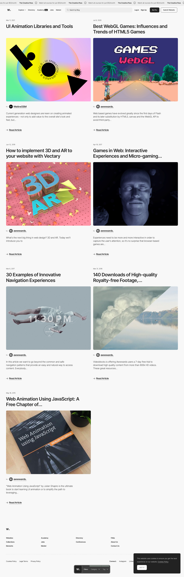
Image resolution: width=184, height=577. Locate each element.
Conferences (81, 542)
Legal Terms (23, 561)
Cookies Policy (11, 561)
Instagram (122, 561)
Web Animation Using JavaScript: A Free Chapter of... (42, 401)
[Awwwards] (9, 10)
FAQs (113, 538)
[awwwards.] (105, 106)
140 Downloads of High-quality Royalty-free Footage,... (125, 277)
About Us (114, 542)
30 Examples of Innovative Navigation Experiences (33, 277)
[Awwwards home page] (78, 569)
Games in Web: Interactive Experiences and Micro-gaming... (127, 153)
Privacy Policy (35, 561)
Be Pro (154, 10)
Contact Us (115, 546)
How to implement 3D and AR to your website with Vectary (39, 153)
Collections (10, 542)
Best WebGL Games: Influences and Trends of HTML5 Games (130, 29)
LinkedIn (132, 561)
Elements (9, 546)
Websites (9, 538)
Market (58, 10)
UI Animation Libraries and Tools (39, 26)
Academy (42, 10)
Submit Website (169, 10)
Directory (31, 10)
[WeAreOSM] (18, 106)
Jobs (52, 10)
